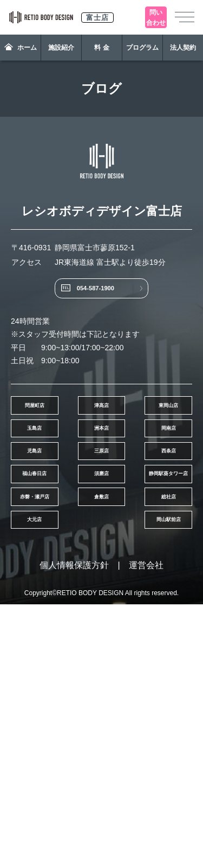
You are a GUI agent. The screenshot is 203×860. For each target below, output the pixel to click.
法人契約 (183, 47)
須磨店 (54, 644)
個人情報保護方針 (74, 820)
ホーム (20, 47)
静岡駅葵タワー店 (149, 644)
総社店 (54, 726)
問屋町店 (53, 439)
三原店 (149, 562)
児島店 (54, 562)
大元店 (149, 726)
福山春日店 (149, 603)
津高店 (149, 439)
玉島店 (149, 480)
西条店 (54, 603)
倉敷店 (149, 685)
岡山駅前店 (53, 767)
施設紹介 (61, 47)
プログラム (142, 47)
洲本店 (54, 521)
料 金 (101, 47)
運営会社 (146, 820)
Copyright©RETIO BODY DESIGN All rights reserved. (101, 848)
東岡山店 (53, 480)
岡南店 (149, 521)
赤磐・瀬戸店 (54, 685)
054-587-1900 (91, 303)
